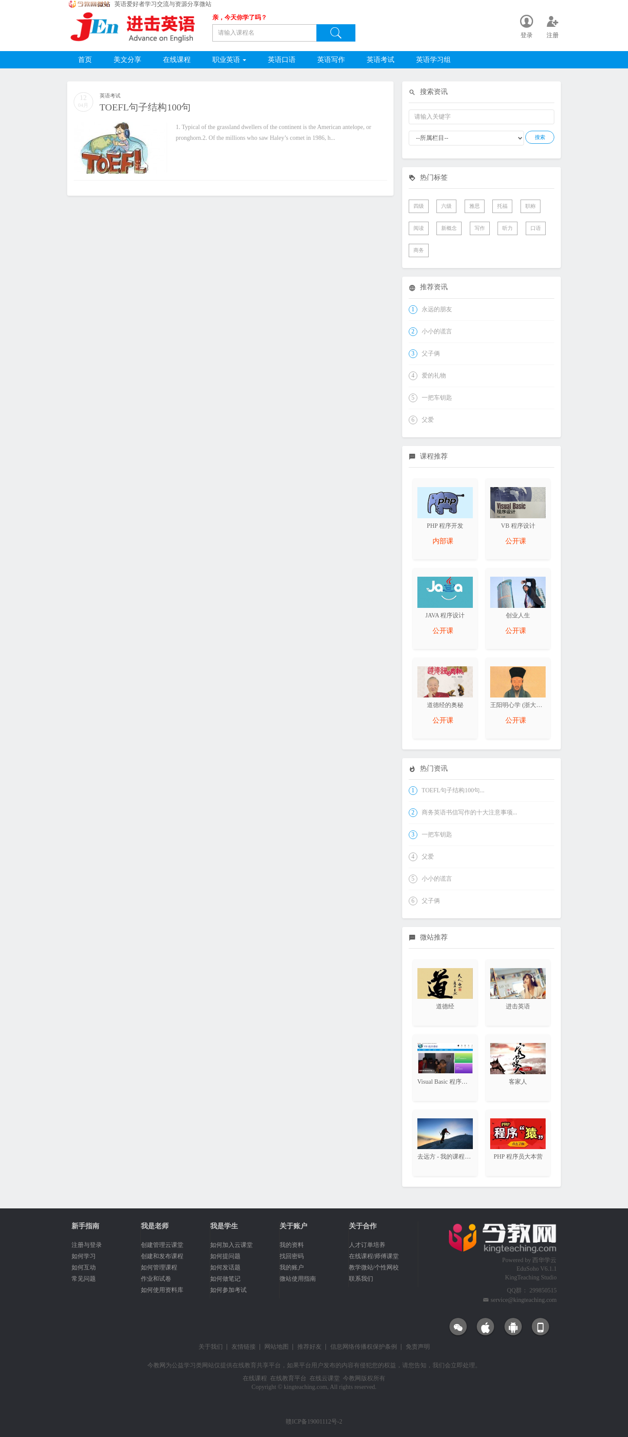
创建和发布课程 (162, 1256)
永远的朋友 (437, 309)
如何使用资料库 (162, 1290)
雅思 (474, 206)
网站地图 (276, 1347)
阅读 (418, 228)
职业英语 (229, 59)
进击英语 (518, 1006)
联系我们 (361, 1279)
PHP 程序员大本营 (518, 1156)
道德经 (445, 1006)
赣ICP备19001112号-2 (314, 1421)
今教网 (156, 1365)
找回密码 (292, 1256)
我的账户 (292, 1267)
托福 (502, 206)
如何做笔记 (225, 1279)
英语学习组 (433, 59)
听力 (507, 228)
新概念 (449, 228)
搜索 (540, 137)
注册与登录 (87, 1245)
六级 (446, 206)
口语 (535, 228)
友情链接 (243, 1347)
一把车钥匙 (437, 397)
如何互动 (84, 1267)
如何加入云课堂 (231, 1245)
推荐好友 (309, 1347)
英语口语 (282, 59)
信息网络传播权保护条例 (363, 1347)
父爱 (428, 420)
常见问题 (84, 1279)
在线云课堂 (324, 1378)
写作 (480, 228)
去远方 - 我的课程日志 (447, 1156)
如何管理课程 (159, 1267)
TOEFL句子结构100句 (145, 107)
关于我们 (210, 1347)
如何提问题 (225, 1256)
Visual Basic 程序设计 (445, 1082)
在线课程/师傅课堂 (374, 1256)
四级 (418, 206)
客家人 (518, 1082)
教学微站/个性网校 (374, 1267)
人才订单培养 (367, 1245)
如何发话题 (225, 1267)
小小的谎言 (437, 331)
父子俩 (431, 353)
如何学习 (84, 1256)
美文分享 (127, 59)
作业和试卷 (156, 1279)
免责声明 (418, 1347)
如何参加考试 (228, 1290)
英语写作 (331, 59)
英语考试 (380, 59)
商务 (418, 250)
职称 (530, 206)
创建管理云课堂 (162, 1245)
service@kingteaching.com (523, 1300)
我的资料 (292, 1245)
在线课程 (177, 59)
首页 (85, 59)
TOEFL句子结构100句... (453, 790)
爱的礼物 (434, 375)
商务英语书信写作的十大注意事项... (469, 812)
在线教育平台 (288, 1378)
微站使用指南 (298, 1279)
